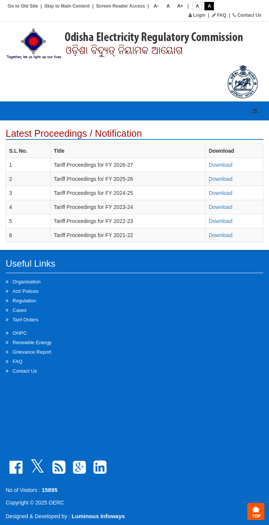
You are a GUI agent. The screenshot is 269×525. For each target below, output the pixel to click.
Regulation (24, 301)
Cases (20, 310)
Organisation (27, 282)
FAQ (219, 15)
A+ (180, 6)
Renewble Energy (32, 342)
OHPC (20, 333)
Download (220, 165)
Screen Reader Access (120, 6)
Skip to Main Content (67, 6)
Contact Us (247, 15)
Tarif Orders (25, 320)
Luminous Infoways (98, 516)
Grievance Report (32, 352)
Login (197, 15)
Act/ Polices (25, 291)
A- (156, 6)
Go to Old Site (23, 6)
